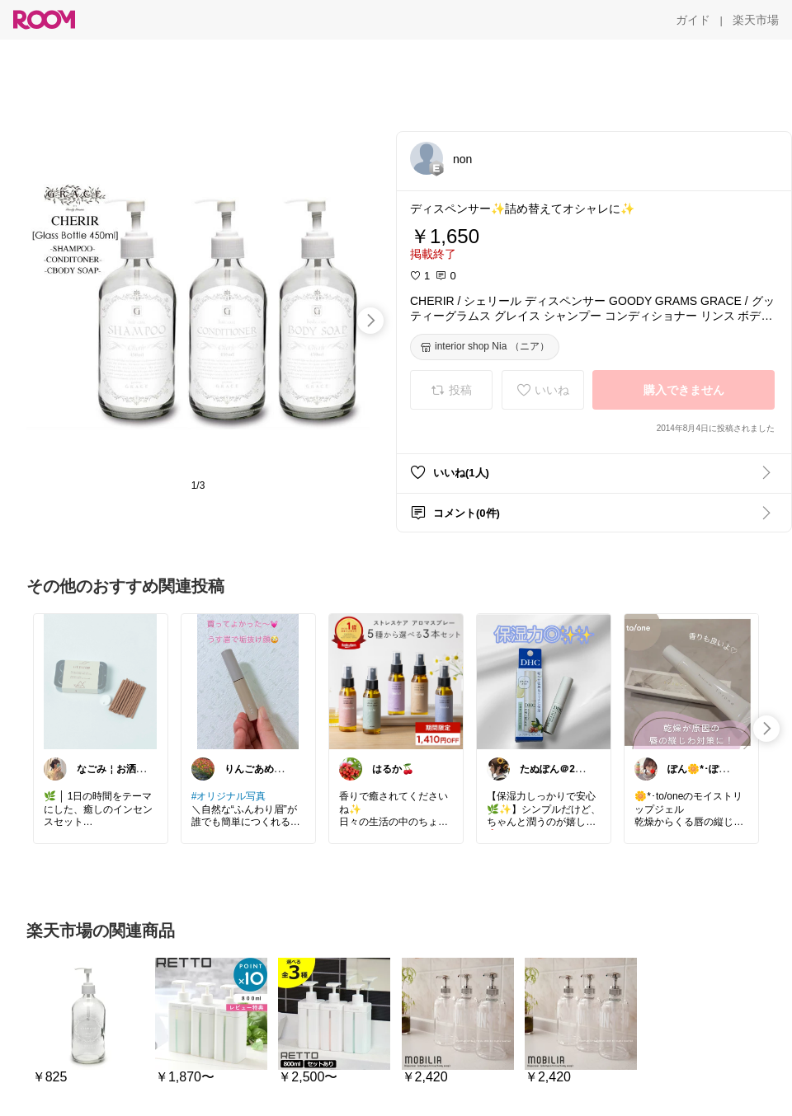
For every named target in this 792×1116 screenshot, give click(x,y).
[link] (100, 681)
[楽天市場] (756, 19)
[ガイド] (693, 19)
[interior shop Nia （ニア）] (484, 347)
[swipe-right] (370, 320)
